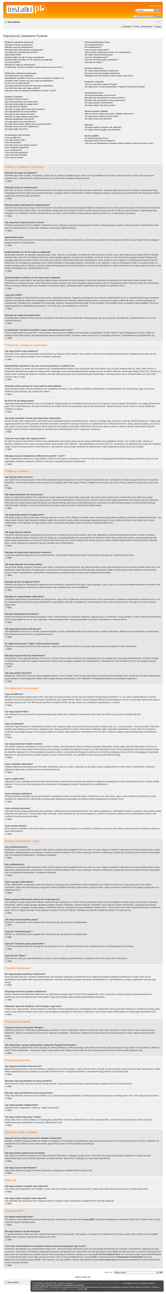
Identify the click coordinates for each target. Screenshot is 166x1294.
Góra (9, 181)
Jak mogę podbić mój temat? (16, 129)
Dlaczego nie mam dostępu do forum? (20, 114)
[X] (85, 1289)
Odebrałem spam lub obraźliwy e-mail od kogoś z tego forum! (109, 76)
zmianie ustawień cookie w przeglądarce (106, 1283)
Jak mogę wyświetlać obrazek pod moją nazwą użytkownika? (29, 86)
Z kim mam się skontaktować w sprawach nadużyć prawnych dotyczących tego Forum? (119, 143)
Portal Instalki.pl (155, 6)
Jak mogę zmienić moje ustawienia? (19, 76)
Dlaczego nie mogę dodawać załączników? (22, 117)
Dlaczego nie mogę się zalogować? (19, 45)
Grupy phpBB (89, 1219)
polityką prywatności (54, 1289)
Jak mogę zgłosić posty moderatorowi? (20, 122)
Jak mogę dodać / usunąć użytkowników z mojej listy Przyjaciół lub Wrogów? (115, 87)
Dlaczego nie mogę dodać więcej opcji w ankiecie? (25, 109)
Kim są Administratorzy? (94, 45)
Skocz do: (108, 1272)
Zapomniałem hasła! (13, 55)
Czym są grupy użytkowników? (97, 50)
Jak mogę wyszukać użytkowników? (99, 103)
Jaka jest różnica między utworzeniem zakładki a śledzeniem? (109, 114)
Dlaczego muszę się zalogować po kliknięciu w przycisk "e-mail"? (30, 91)
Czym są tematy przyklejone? (16, 152)
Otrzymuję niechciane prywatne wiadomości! (102, 73)
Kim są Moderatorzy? (93, 47)
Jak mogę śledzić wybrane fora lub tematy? (102, 116)
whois (115, 1252)
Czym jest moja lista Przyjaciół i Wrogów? (101, 84)
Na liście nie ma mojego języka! (17, 83)
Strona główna (14, 22)
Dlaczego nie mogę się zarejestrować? (20, 65)
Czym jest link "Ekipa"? (94, 62)
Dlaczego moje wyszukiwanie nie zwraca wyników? (105, 98)
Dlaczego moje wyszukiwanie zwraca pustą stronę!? (105, 100)
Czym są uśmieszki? (13, 142)
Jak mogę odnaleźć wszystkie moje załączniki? (103, 127)
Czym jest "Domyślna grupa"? (96, 57)
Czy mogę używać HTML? (15, 140)
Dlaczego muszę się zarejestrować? (19, 47)
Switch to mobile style (83, 1277)
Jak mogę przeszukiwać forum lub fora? (100, 95)
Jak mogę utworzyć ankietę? (16, 107)
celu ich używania (81, 1283)
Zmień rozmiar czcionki (158, 21)
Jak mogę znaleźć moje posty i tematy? (100, 105)
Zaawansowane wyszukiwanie (149, 13)
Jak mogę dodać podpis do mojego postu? (21, 104)
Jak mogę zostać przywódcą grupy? (99, 55)
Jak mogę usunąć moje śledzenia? (98, 119)
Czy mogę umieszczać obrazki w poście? (21, 145)
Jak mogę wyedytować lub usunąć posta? (21, 102)
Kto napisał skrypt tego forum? (97, 138)
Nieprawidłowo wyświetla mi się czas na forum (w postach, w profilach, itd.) (34, 78)
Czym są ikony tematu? (14, 157)
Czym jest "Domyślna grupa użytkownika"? (101, 60)
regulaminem (71, 1289)
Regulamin (128, 26)
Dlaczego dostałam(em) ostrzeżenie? (19, 119)
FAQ (137, 26)
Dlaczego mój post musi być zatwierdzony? (22, 126)
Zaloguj (158, 26)
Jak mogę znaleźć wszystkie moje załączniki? (103, 130)
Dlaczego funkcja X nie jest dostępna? (100, 141)
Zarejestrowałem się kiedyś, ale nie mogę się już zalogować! (29, 60)
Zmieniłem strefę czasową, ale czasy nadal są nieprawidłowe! (29, 81)
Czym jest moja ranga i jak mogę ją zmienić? (22, 88)
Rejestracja (147, 26)
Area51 (8, 1237)
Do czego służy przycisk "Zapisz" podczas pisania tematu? (28, 124)
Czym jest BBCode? (13, 138)
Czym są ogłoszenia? (13, 150)
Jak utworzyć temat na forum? (17, 99)
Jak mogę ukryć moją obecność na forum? (21, 52)
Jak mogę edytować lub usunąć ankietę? (21, 112)
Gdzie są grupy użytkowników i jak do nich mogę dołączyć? (108, 52)
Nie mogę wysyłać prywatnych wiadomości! (102, 71)
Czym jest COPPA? (12, 62)
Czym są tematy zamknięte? (16, 155)
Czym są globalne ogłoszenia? (17, 147)
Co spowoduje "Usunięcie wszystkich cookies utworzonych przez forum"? (34, 67)
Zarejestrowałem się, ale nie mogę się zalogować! (24, 57)
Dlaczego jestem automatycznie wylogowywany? (24, 50)
